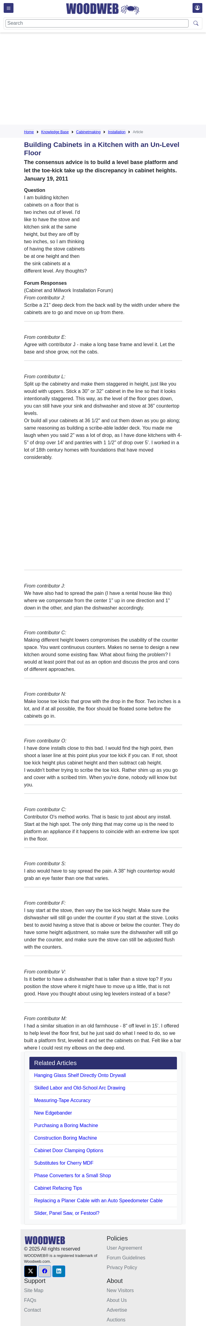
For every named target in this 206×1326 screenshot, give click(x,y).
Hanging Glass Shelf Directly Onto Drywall (80, 1075)
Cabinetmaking (88, 132)
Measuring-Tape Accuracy (62, 1100)
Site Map (33, 1290)
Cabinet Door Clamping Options (68, 1150)
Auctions (116, 1319)
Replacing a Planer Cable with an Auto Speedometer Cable (98, 1200)
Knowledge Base (55, 132)
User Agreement (124, 1248)
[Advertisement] (115, 80)
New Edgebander (53, 1112)
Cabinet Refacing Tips (58, 1188)
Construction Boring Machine (65, 1138)
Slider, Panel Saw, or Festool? (66, 1213)
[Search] (97, 23)
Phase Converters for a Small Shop (72, 1175)
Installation (116, 132)
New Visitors (120, 1290)
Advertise (117, 1310)
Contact (32, 1310)
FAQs (30, 1300)
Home (29, 132)
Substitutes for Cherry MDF (64, 1163)
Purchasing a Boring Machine (66, 1125)
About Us (117, 1300)
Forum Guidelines (126, 1257)
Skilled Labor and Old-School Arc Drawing (79, 1087)
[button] (30, 1271)
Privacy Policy (122, 1267)
